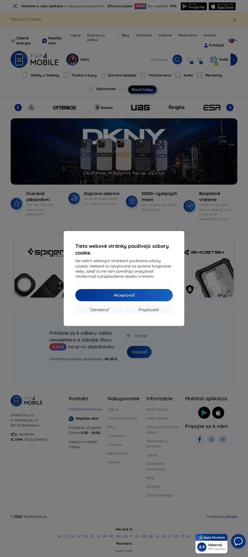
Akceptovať (124, 295)
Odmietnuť (99, 309)
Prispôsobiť (149, 309)
